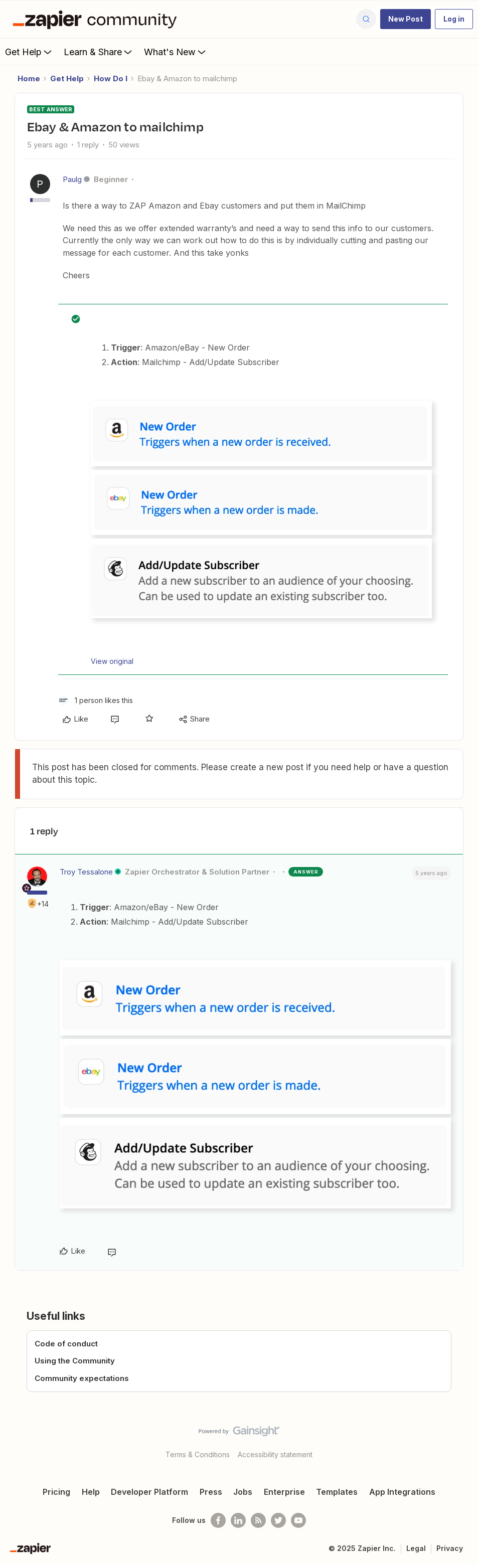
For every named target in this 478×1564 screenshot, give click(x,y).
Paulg (72, 179)
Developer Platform (149, 1492)
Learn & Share (99, 52)
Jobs (242, 1492)
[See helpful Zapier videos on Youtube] (298, 1520)
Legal (416, 1548)
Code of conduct (66, 1343)
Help (91, 1492)
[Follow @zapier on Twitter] (278, 1520)
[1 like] (95, 700)
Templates (337, 1492)
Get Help (29, 52)
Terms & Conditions (198, 1454)
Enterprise (284, 1492)
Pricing (56, 1492)
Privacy (449, 1548)
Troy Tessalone (86, 872)
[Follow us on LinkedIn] (238, 1520)
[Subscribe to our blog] (258, 1520)
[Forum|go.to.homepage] (97, 19)
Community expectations (82, 1378)
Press (211, 1492)
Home (29, 78)
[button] (405, 19)
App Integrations (402, 1492)
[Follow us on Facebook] (218, 1520)
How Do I (110, 78)
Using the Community (75, 1360)
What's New (176, 52)
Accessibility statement (275, 1454)
